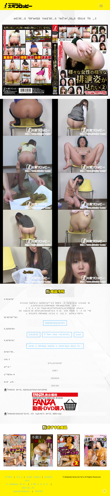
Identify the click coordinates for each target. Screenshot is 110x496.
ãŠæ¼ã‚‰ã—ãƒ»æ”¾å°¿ (57, 334)
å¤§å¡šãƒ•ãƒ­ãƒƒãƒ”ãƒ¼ (55, 323)
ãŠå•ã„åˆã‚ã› (40, 484)
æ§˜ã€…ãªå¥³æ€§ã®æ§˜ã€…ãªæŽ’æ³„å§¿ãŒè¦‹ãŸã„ (55, 346)
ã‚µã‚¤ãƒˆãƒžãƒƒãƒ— (22, 491)
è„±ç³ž (78, 334)
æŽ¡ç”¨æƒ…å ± (28, 488)
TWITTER (39, 491)
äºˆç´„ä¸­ (20, 477)
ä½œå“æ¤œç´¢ (33, 477)
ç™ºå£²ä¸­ (9, 477)
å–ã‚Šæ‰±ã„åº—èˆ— (16, 484)
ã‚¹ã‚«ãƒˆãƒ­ (33, 334)
